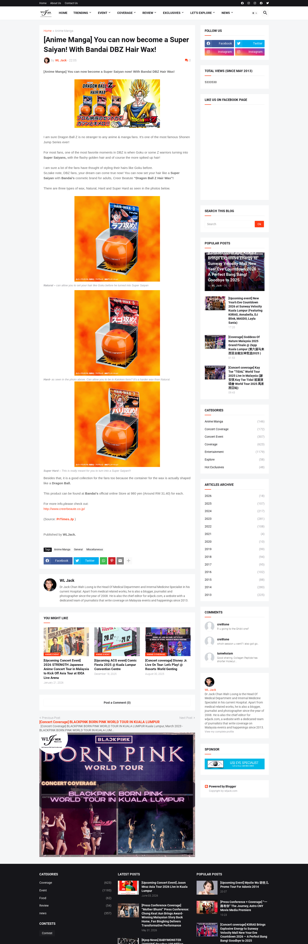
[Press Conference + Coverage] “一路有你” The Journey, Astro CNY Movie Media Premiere (243, 906)
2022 (235, 526)
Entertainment (235, 452)
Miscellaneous (94, 549)
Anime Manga (64, 31)
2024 (235, 511)
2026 (235, 496)
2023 (235, 519)
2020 (235, 542)
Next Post (185, 717)
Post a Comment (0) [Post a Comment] (117, 702)
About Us (55, 3)
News (226, 13)
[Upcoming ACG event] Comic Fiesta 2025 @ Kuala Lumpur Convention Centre (115, 665)
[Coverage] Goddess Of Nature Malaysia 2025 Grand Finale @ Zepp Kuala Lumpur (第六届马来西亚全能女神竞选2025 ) (246, 345)
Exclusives (172, 13)
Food (75, 898)
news (75, 913)
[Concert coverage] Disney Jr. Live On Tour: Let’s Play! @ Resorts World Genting (166, 665)
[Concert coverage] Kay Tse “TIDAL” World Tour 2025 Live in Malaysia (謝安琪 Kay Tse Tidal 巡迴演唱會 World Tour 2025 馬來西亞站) (246, 377)
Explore (235, 460)
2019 (235, 549)
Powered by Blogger (220, 786)
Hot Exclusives (235, 467)
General (78, 549)
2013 (235, 595)
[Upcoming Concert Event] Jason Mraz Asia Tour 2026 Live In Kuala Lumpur (165, 886)
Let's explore (201, 13)
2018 (235, 557)
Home (42, 3)
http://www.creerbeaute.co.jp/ (64, 509)
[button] (254, 13)
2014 (235, 587)
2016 (235, 572)
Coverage (125, 13)
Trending (80, 13)
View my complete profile (219, 731)
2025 (235, 504)
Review (147, 13)
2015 (235, 580)
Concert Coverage (235, 429)
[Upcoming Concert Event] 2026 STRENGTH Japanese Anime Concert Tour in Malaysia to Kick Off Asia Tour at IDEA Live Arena (66, 669)
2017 (235, 565)
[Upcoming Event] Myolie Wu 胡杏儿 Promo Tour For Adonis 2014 (244, 884)
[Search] (230, 224)
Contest (47, 933)
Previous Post (51, 717)
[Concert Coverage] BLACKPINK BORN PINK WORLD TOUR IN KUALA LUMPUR (99, 722)
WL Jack (67, 580)
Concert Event (235, 437)
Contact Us (71, 3)
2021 (235, 534)
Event (102, 13)
